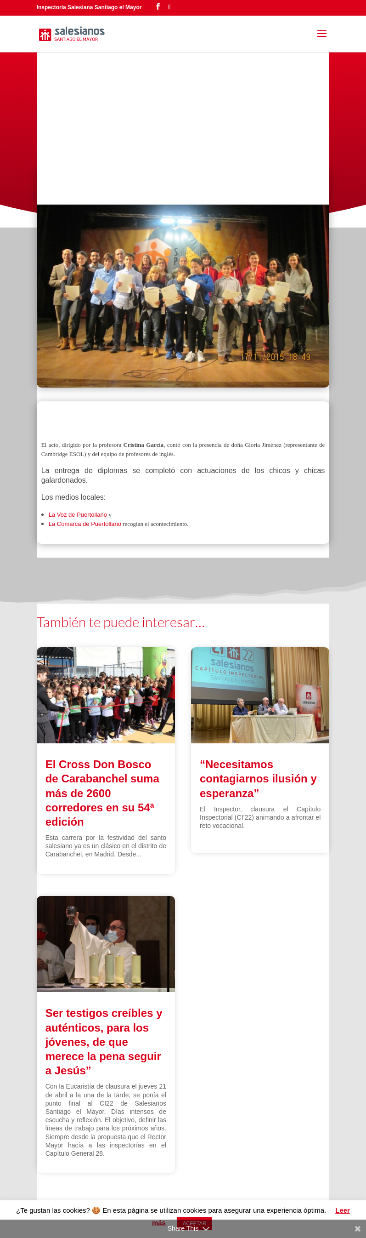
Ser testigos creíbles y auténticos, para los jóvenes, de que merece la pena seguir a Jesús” (104, 1042)
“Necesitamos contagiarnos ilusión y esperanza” (258, 778)
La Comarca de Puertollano (85, 523)
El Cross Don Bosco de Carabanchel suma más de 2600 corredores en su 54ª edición (102, 793)
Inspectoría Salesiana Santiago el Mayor (89, 7)
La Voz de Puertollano (79, 514)
